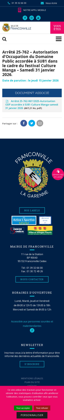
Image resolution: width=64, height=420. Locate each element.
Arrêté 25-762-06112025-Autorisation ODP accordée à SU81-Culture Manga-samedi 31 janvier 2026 (31, 104)
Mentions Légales (32, 378)
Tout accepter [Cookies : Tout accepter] (23, 408)
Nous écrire (48, 3)
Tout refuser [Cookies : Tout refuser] (42, 408)
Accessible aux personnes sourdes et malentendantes (32, 326)
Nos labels (32, 210)
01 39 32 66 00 (35, 267)
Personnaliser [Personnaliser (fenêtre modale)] (32, 415)
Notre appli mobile (32, 10)
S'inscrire (32, 364)
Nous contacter (32, 279)
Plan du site (32, 382)
